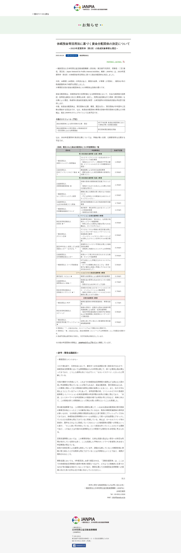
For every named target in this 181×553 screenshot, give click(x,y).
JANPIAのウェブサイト (87, 343)
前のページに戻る (41, 14)
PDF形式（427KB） (116, 62)
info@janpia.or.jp (118, 497)
